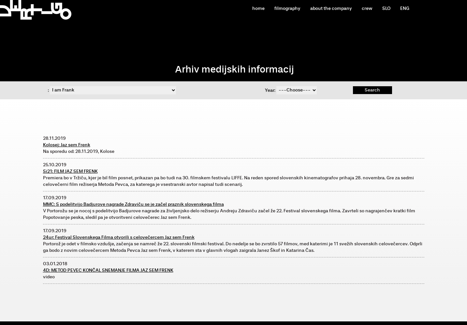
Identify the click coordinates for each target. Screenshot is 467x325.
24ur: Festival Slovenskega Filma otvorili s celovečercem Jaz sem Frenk (119, 237)
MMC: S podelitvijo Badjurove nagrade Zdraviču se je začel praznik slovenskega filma (133, 204)
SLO (386, 8)
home (258, 8)
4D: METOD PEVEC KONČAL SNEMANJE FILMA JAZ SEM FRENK (108, 270)
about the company (331, 8)
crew (367, 8)
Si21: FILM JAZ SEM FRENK (70, 171)
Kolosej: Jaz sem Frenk (66, 145)
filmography (287, 8)
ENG (404, 8)
